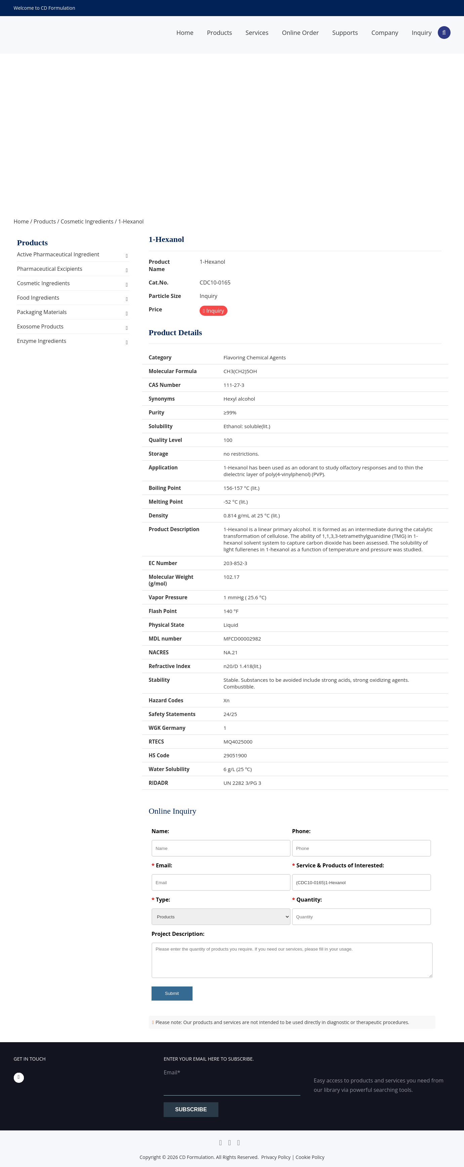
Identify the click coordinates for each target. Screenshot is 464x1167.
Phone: (301, 831)
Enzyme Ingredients (42, 341)
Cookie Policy (310, 1157)
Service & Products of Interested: (338, 865)
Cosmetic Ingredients (86, 221)
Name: (160, 831)
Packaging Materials (42, 312)
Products (219, 33)
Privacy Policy (275, 1157)
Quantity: (307, 899)
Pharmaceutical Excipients (49, 268)
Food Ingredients (38, 297)
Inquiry (421, 33)
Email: (162, 865)
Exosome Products (40, 326)
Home (185, 33)
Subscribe (191, 1109)
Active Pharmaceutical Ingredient (58, 254)
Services (257, 33)
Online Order (300, 33)
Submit (172, 993)
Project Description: (178, 933)
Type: (161, 899)
